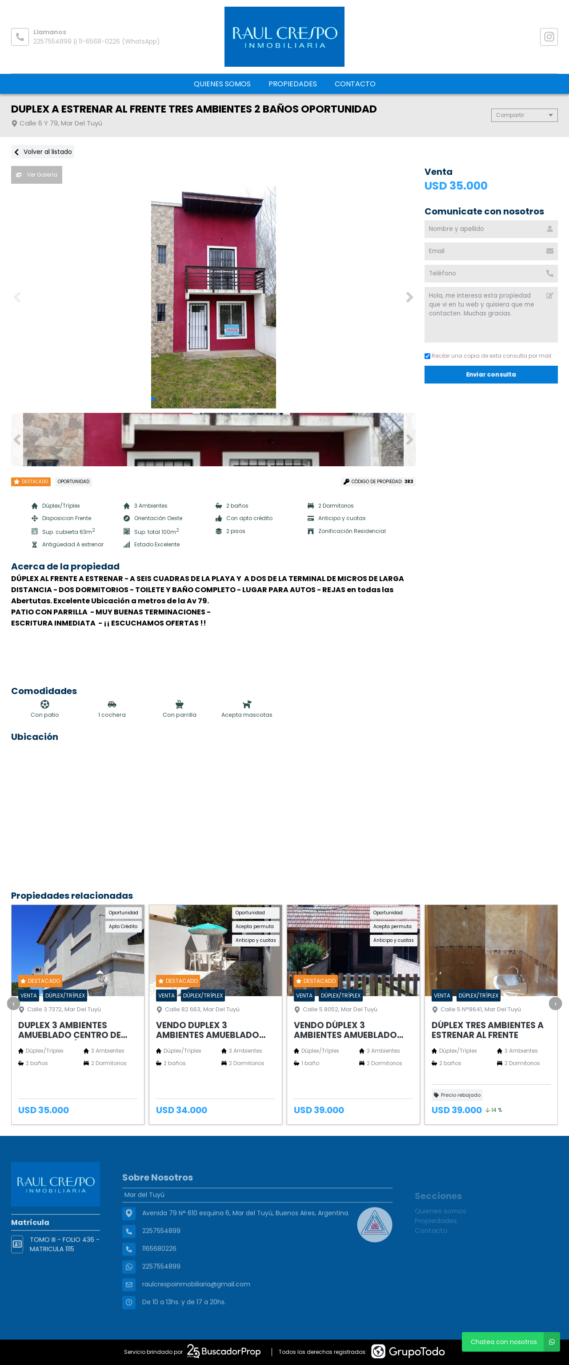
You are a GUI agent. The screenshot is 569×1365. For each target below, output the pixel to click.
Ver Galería (36, 174)
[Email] (491, 251)
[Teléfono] (491, 274)
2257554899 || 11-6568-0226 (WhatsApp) (96, 41)
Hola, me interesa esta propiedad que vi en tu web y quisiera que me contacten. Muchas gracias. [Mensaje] (491, 315)
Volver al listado (42, 151)
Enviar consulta (491, 374)
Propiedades (292, 84)
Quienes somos (222, 84)
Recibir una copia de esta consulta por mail (488, 355)
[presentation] (13, 1003)
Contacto (355, 84)
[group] (213, 297)
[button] (410, 297)
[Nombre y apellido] (491, 229)
